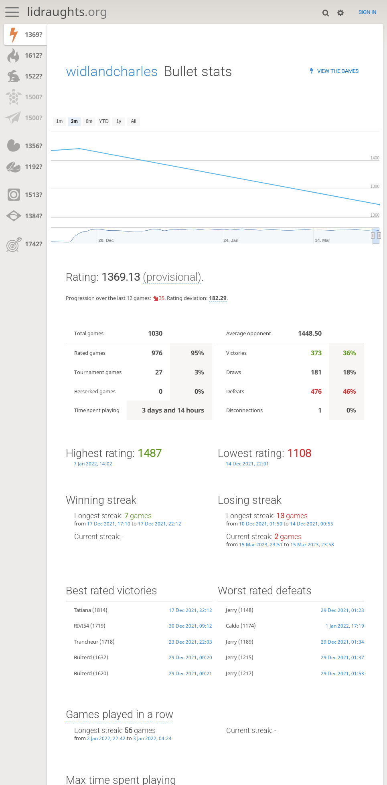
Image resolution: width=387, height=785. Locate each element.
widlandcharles (112, 71)
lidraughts (67, 11)
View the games (338, 71)
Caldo (232, 625)
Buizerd (83, 657)
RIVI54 (81, 625)
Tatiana (82, 610)
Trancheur (86, 641)
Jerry (231, 610)
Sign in (367, 12)
